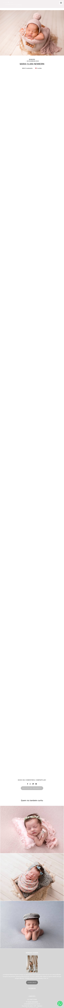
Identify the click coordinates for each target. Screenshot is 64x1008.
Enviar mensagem (33, 1000)
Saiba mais (32, 981)
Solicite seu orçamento (32, 788)
